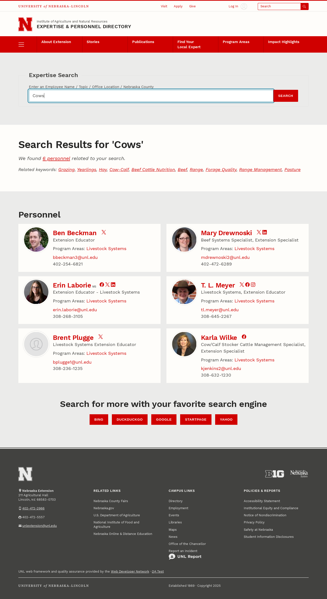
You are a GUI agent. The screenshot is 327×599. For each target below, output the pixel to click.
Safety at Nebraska (258, 529)
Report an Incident (185, 554)
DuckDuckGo (130, 419)
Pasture (292, 169)
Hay (103, 169)
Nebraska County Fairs (110, 501)
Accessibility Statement (262, 501)
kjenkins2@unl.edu (221, 368)
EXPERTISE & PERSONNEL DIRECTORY (84, 26)
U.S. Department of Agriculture (116, 515)
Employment (178, 508)
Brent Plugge (73, 338)
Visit (164, 6)
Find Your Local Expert (188, 44)
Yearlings (86, 169)
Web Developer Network (130, 571)
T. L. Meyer (218, 285)
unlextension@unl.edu (39, 526)
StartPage (196, 419)
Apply (178, 6)
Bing (98, 419)
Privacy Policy (254, 522)
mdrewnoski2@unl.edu (225, 257)
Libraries (175, 522)
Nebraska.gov (103, 508)
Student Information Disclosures (269, 537)
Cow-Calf (119, 169)
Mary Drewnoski (226, 233)
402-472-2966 (33, 508)
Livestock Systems (106, 248)
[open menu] (27, 44)
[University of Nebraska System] (299, 474)
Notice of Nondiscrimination (265, 515)
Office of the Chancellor (187, 544)
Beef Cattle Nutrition (153, 169)
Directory (176, 501)
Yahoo (226, 419)
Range (196, 169)
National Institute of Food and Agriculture (116, 524)
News (173, 537)
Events (174, 515)
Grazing (66, 169)
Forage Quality (221, 169)
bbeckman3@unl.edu (75, 257)
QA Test (158, 571)
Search (285, 96)
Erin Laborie (72, 285)
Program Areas (236, 42)
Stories (93, 42)
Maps (173, 529)
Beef (182, 169)
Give (192, 6)
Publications (143, 42)
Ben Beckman (75, 233)
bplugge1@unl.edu (72, 362)
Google (164, 419)
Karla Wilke (219, 338)
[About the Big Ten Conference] (274, 474)
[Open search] (283, 6)
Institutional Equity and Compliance (271, 508)
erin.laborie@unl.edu (75, 309)
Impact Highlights (283, 42)
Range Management (260, 169)
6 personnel (56, 158)
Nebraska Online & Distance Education (122, 534)
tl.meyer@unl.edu (220, 309)
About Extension (56, 42)
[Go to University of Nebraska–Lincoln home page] (25, 24)
